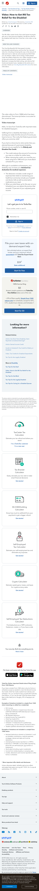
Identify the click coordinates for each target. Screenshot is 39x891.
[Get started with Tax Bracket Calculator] (19, 481)
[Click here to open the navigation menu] (3, 3)
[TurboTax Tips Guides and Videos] (28, 8)
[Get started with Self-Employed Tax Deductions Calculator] (19, 632)
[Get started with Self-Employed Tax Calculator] (19, 556)
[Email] (19, 211)
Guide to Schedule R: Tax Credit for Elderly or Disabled (19, 349)
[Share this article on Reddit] (15, 26)
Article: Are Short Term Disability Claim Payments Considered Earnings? (17, 340)
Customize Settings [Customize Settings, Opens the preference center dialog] (29, 886)
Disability (14, 363)
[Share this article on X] (9, 26)
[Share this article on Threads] (18, 26)
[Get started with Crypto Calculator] (19, 590)
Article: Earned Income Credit (15, 344)
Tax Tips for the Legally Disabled (15, 357)
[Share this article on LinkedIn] (12, 26)
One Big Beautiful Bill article (22, 65)
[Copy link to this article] (3, 26)
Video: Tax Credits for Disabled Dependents (19, 353)
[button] (19, 762)
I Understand (9, 886)
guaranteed (10, 254)
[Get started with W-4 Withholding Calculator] (19, 518)
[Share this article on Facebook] (6, 26)
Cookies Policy (6, 878)
